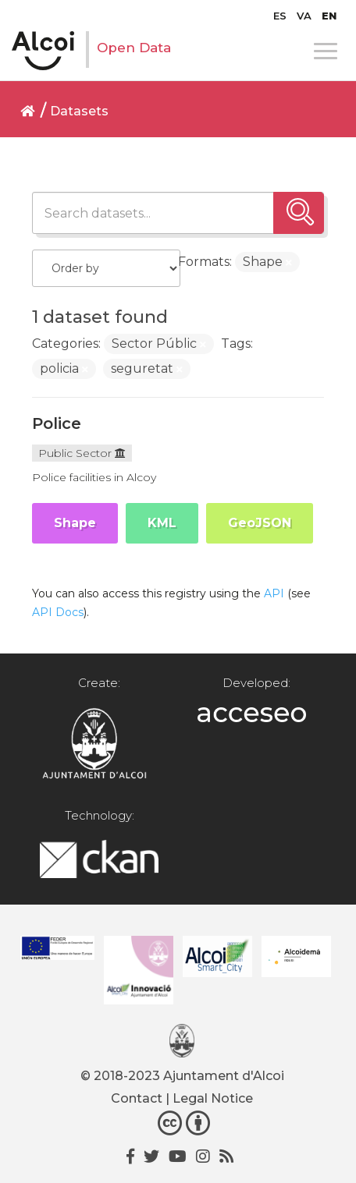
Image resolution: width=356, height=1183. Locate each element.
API (274, 593)
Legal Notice (213, 1098)
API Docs (58, 612)
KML (162, 522)
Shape (75, 522)
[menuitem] (280, 15)
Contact (136, 1098)
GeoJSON (259, 522)
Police (56, 423)
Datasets (79, 111)
